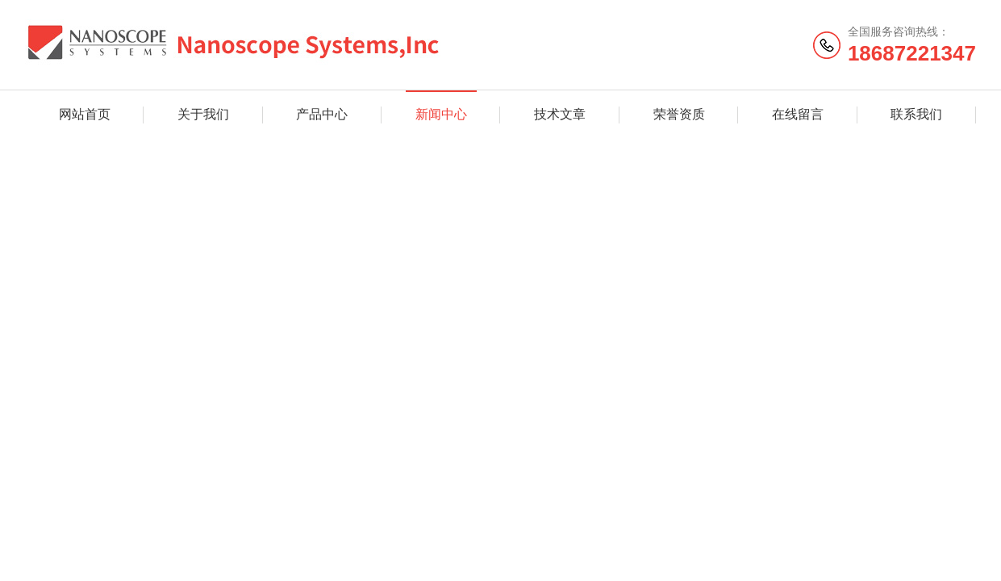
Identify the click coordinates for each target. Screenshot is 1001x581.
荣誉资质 (679, 114)
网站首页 (85, 114)
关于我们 (203, 114)
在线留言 (798, 114)
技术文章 (560, 114)
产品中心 (322, 114)
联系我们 (916, 114)
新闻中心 (441, 114)
